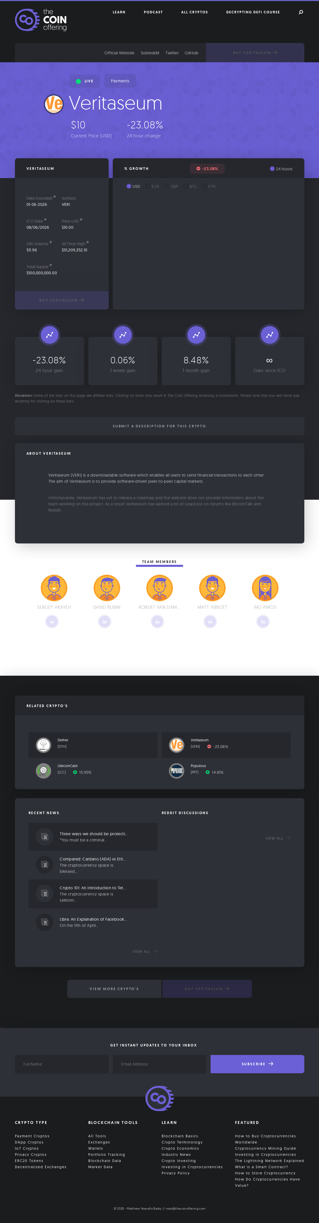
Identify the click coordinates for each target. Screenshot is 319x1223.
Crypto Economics (180, 1147)
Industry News (176, 1153)
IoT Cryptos (27, 1147)
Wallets (95, 1147)
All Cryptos (194, 12)
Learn (119, 12)
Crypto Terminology (182, 1141)
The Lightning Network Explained (269, 1160)
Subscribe (257, 1064)
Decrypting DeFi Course (253, 12)
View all (145, 951)
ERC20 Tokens (29, 1160)
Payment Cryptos (32, 1135)
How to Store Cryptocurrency (265, 1172)
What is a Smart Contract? (261, 1166)
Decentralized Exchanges (41, 1166)
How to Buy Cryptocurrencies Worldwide (265, 1138)
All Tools (97, 1135)
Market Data (100, 1166)
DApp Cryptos (29, 1141)
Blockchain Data (104, 1160)
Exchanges (99, 1141)
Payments (120, 80)
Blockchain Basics (180, 1135)
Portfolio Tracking (106, 1153)
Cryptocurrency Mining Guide (265, 1147)
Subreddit (164, 52)
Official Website (134, 52)
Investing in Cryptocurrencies (192, 1166)
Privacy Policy (176, 1172)
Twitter (186, 52)
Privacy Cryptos (31, 1153)
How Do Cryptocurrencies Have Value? (267, 1181)
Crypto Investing (179, 1160)
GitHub (206, 52)
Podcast (153, 12)
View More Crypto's (113, 989)
